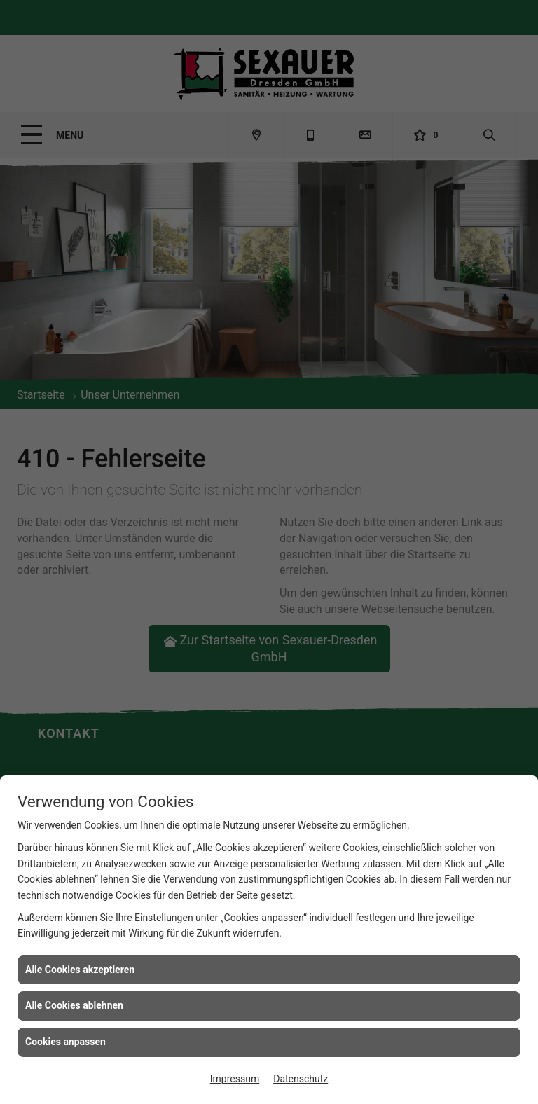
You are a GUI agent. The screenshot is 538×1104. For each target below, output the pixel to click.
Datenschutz (300, 1078)
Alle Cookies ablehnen (74, 1005)
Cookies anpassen (65, 1041)
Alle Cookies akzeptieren (79, 969)
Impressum (234, 1078)
